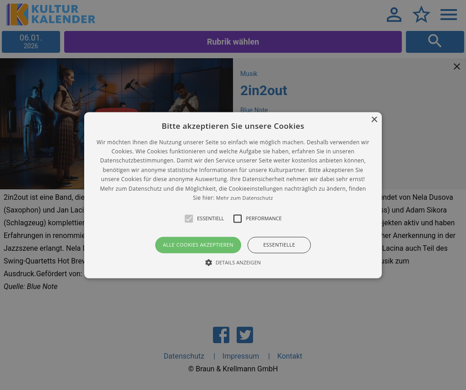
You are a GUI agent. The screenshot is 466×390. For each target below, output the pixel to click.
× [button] (373, 119)
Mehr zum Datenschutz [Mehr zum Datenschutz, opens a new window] (244, 197)
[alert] (233, 195)
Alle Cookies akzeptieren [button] (198, 245)
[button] (233, 195)
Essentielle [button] (279, 245)
